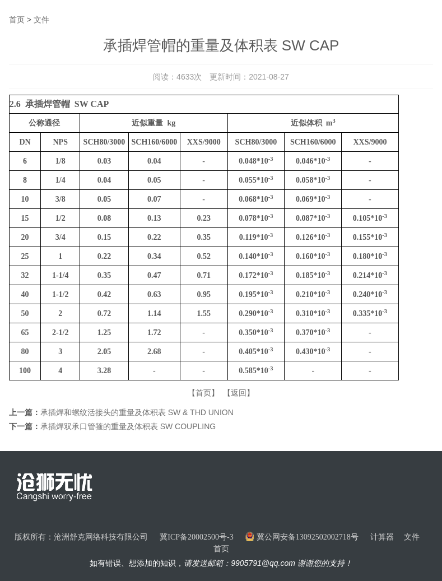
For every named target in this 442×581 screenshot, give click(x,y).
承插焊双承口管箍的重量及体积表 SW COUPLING (128, 426)
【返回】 (238, 392)
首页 (17, 19)
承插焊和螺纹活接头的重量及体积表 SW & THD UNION (137, 412)
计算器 (382, 536)
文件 (41, 19)
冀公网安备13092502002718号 (302, 537)
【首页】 (203, 392)
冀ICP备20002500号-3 (196, 537)
